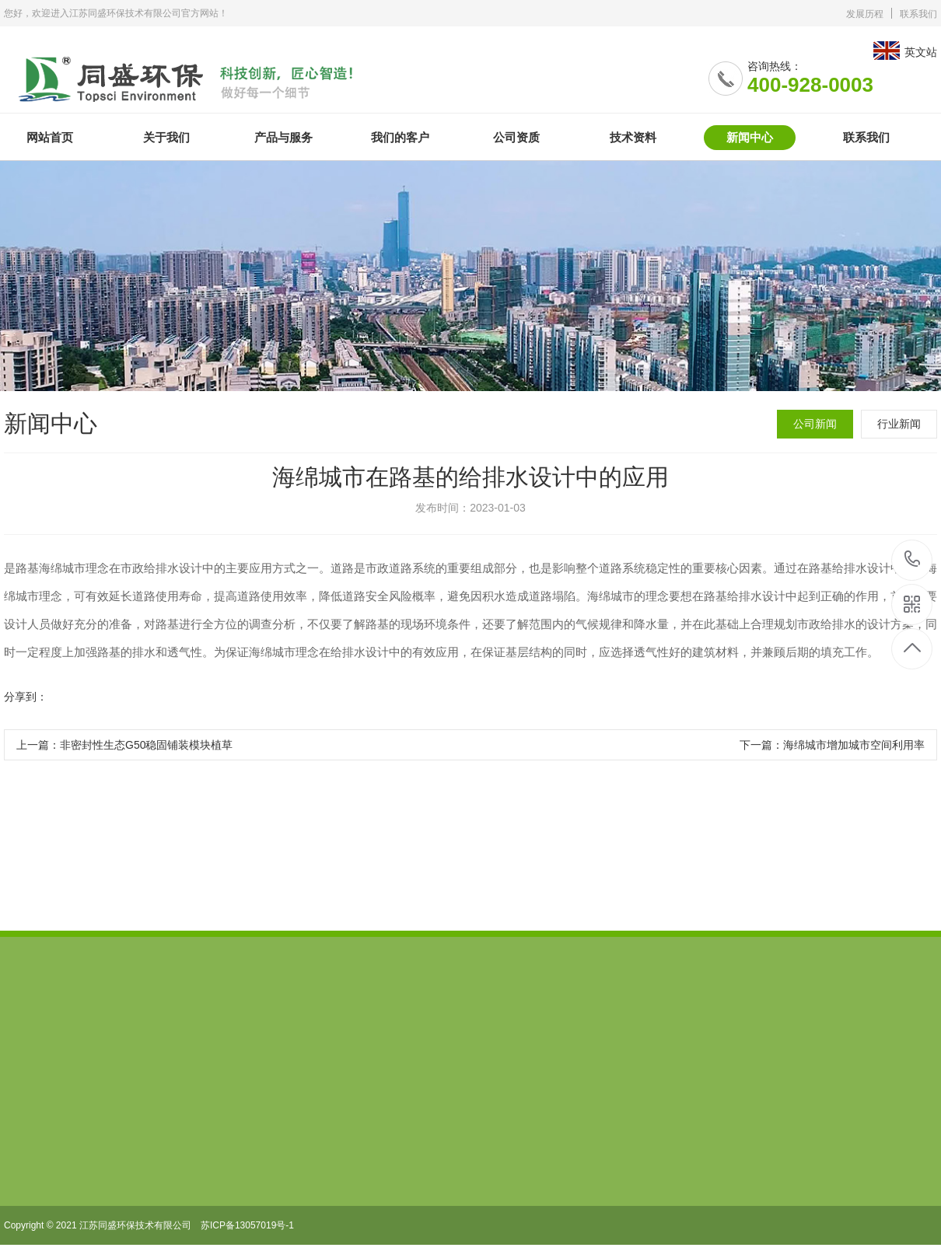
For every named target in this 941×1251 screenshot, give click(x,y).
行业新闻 (899, 424)
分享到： (25, 696)
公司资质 (516, 137)
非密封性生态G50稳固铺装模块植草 (146, 745)
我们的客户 (400, 137)
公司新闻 (815, 424)
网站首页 (49, 137)
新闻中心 (749, 137)
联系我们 (918, 14)
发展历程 (864, 14)
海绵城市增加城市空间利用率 (854, 745)
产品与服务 (283, 137)
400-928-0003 (912, 560)
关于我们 (166, 137)
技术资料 (633, 137)
